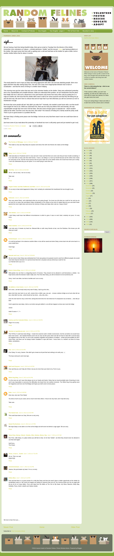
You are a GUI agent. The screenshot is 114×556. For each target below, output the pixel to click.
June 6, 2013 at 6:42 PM (27, 366)
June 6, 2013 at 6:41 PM (18, 349)
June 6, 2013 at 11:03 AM (28, 270)
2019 (87, 168)
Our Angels (42, 31)
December (89, 185)
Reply (10, 147)
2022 (87, 160)
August (88, 196)
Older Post (75, 527)
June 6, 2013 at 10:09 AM (27, 255)
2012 (87, 216)
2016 (87, 176)
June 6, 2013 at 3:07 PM (33, 331)
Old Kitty (11, 170)
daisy (9, 128)
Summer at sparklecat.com (17, 331)
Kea (10, 349)
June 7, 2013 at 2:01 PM (27, 467)
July (87, 198)
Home (6, 31)
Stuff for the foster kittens (91, 38)
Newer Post (8, 527)
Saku (10, 392)
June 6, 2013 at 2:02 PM (31, 287)
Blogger (79, 548)
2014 (87, 181)
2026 (87, 150)
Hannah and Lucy (14, 255)
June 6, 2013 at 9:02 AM (21, 170)
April (87, 206)
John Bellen (12, 212)
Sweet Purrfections (14, 424)
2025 (87, 153)
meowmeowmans (14, 467)
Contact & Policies (28, 31)
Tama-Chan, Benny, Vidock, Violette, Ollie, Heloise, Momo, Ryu (28, 435)
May (87, 203)
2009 (87, 224)
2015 (87, 178)
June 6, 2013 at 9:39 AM (22, 198)
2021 (87, 163)
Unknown (11, 198)
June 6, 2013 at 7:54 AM (19, 153)
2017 (87, 173)
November (89, 188)
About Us (14, 31)
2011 (87, 219)
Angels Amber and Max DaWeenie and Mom (22, 186)
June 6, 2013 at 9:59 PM (19, 392)
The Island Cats (13, 413)
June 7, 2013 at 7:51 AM (30, 453)
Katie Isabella (13, 225)
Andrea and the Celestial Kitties (18, 320)
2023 (87, 158)
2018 (87, 171)
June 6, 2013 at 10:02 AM (25, 239)
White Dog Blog (13, 377)
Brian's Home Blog (14, 270)
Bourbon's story (88, 31)
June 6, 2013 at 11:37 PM (28, 424)
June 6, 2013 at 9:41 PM (26, 377)
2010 (87, 222)
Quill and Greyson (14, 366)
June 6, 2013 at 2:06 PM (36, 320)
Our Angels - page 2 (57, 31)
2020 (87, 165)
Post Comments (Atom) (18, 531)
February (88, 211)
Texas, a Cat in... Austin (16, 453)
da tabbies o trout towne (16, 287)
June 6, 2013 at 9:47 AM (24, 225)
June (87, 201)
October (88, 191)
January (88, 213)
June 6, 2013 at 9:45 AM (23, 212)
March (88, 208)
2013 (87, 183)
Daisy (60, 49)
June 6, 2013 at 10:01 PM (26, 413)
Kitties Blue (12, 478)
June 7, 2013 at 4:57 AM (54, 435)
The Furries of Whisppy (16, 142)
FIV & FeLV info (73, 31)
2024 (87, 155)
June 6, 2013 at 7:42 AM (30, 142)
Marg (10, 153)
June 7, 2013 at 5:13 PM (23, 478)
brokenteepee (13, 239)
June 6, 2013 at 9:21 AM (43, 186)
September (89, 193)
